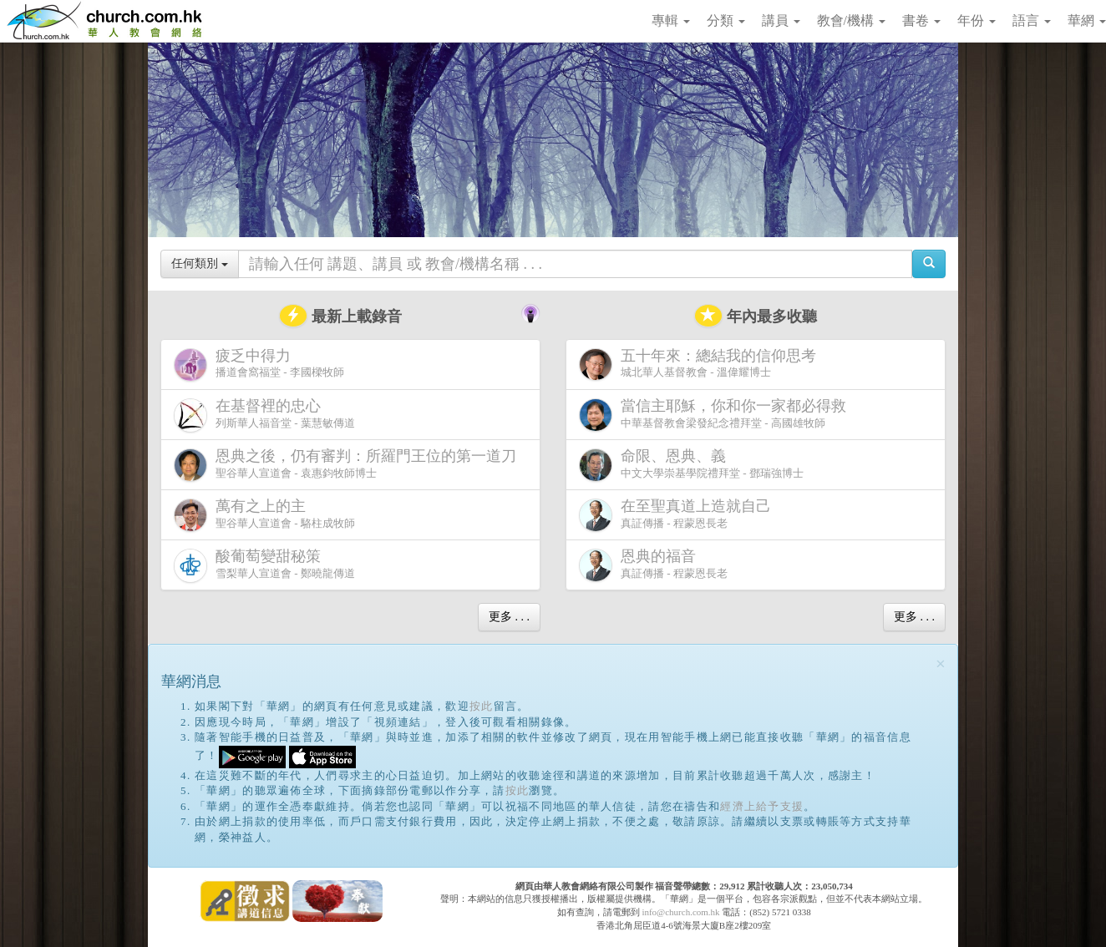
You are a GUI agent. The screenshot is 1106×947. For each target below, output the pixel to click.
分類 (726, 20)
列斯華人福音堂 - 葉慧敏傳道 (264, 415)
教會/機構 (851, 20)
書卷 (921, 20)
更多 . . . (509, 616)
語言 (1031, 20)
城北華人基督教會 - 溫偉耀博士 (701, 364)
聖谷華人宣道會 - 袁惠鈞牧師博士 (348, 465)
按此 (481, 706)
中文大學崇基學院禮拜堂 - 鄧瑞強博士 (691, 465)
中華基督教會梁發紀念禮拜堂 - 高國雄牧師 (716, 415)
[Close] (941, 664)
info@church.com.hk (680, 912)
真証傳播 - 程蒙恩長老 (678, 515)
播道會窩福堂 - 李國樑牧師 (259, 364)
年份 (976, 20)
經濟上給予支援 (762, 806)
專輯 (671, 20)
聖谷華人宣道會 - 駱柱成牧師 (264, 515)
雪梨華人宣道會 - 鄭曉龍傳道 (264, 565)
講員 (781, 20)
